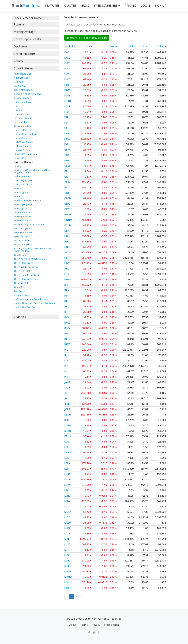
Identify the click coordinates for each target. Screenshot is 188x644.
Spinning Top (21, 236)
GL (65, 187)
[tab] (35, 18)
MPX (67, 555)
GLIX (67, 192)
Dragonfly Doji (21, 113)
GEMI (67, 165)
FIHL (66, 84)
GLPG (67, 203)
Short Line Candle (23, 232)
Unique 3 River (21, 295)
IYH (66, 371)
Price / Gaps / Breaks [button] (27, 39)
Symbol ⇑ (70, 46)
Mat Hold (18, 196)
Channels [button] (20, 317)
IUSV (67, 344)
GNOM (68, 220)
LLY (66, 468)
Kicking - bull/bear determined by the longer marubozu (33, 171)
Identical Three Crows (25, 154)
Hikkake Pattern (22, 146)
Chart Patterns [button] (23, 68)
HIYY (67, 263)
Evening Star (20, 121)
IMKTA (68, 333)
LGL (66, 457)
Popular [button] (19, 24)
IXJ (65, 355)
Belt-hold (18, 81)
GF (65, 171)
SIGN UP (160, 5)
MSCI (67, 566)
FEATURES (52, 5)
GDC (66, 155)
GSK (66, 230)
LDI (66, 447)
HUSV (67, 279)
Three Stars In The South (27, 278)
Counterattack (21, 97)
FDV (66, 74)
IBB (66, 284)
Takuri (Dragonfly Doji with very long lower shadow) (33, 249)
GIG (66, 176)
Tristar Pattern (21, 287)
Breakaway (20, 85)
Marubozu (19, 188)
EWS (66, 52)
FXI (66, 144)
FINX (67, 90)
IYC (66, 366)
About (72, 624)
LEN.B (67, 452)
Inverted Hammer (24, 162)
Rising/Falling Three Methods (29, 224)
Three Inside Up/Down (26, 266)
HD (66, 236)
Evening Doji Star (23, 117)
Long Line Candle (23, 184)
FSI (66, 122)
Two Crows (19, 291)
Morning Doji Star (23, 204)
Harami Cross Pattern (25, 134)
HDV (66, 241)
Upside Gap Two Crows (26, 307)
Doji (16, 105)
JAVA (67, 387)
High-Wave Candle (23, 142)
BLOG (85, 5)
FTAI (67, 133)
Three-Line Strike (23, 270)
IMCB (67, 322)
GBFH (67, 149)
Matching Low (21, 192)
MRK (67, 560)
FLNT (67, 95)
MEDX (67, 522)
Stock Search (111, 624)
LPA (66, 490)
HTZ (66, 274)
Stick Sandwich (22, 244)
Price (89, 46)
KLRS (67, 420)
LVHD (67, 495)
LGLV (67, 463)
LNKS (67, 474)
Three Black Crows (23, 262)
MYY (66, 582)
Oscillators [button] (21, 46)
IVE (66, 349)
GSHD (67, 225)
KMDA (68, 425)
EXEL (67, 57)
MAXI (67, 506)
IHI (65, 306)
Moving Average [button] (24, 32)
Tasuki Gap (20, 254)
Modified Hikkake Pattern (27, 200)
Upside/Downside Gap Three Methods (34, 303)
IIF (65, 311)
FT (65, 128)
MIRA (67, 528)
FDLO (67, 68)
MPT (67, 549)
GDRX (67, 160)
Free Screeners (107, 5)
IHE (66, 301)
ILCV (66, 317)
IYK (66, 376)
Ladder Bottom (21, 176)
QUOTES (70, 5)
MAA (67, 501)
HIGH (67, 252)
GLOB (67, 198)
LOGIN (145, 5)
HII (65, 257)
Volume (161, 46)
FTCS (67, 138)
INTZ (67, 338)
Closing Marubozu (23, 89)
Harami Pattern (22, 138)
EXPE (67, 63)
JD (65, 398)
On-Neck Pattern (22, 212)
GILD (67, 182)
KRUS (67, 436)
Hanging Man (21, 130)
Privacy (96, 624)
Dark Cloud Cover (23, 101)
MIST (67, 533)
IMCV (67, 328)
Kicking (17, 166)
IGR (66, 295)
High (131, 46)
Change (113, 46)
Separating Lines (23, 228)
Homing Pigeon (22, 150)
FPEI (66, 111)
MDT (67, 517)
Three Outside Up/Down (27, 274)
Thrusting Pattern (23, 282)
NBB (66, 587)
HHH (67, 247)
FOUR (67, 106)
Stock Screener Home (28, 18)
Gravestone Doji (22, 126)
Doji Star (18, 109)
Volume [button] (19, 61)
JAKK (67, 382)
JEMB (67, 403)
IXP (66, 360)
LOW (67, 484)
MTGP (68, 571)
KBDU (67, 414)
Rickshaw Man (21, 220)
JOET (67, 409)
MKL (66, 539)
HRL (66, 268)
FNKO (67, 101)
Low (145, 46)
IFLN (66, 290)
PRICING (130, 5)
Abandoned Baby (23, 73)
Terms (84, 624)
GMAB (68, 214)
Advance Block (21, 77)
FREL (67, 117)
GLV (66, 209)
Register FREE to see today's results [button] (86, 37)
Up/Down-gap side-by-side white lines (34, 299)
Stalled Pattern (22, 240)
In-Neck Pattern (22, 158)
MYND (68, 576)
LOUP (67, 479)
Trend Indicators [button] (25, 54)
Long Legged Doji (23, 180)
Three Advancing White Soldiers (31, 258)
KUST (67, 441)
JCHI (66, 393)
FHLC (67, 79)
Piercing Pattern (22, 216)
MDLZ (67, 512)
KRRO (67, 430)
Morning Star (21, 208)
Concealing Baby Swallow (27, 93)
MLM (67, 544)
